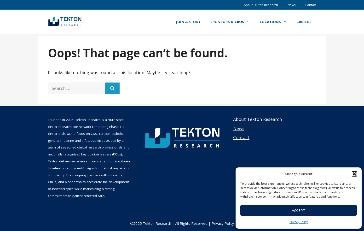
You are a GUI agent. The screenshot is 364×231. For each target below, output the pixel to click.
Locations (276, 22)
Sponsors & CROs (232, 22)
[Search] (112, 88)
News (292, 5)
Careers (304, 21)
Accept (298, 210)
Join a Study (188, 21)
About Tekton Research (261, 5)
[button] (354, 174)
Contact (310, 5)
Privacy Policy (298, 222)
